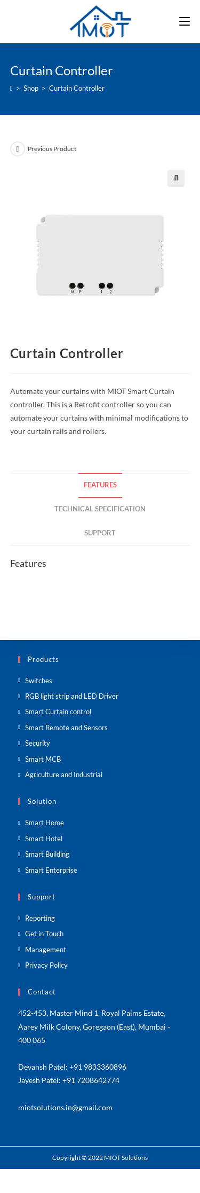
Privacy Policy (46, 965)
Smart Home (44, 822)
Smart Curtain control (58, 711)
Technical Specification (100, 509)
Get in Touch (44, 933)
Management (45, 949)
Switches (38, 680)
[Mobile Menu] (184, 21)
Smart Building (47, 854)
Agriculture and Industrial (63, 774)
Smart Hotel (43, 838)
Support (100, 533)
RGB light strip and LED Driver (71, 696)
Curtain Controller (77, 88)
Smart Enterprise (51, 870)
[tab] (100, 485)
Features (100, 485)
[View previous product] (17, 148)
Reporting (40, 918)
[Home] (11, 88)
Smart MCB (43, 759)
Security (37, 743)
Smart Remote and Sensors (66, 727)
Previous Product (52, 149)
